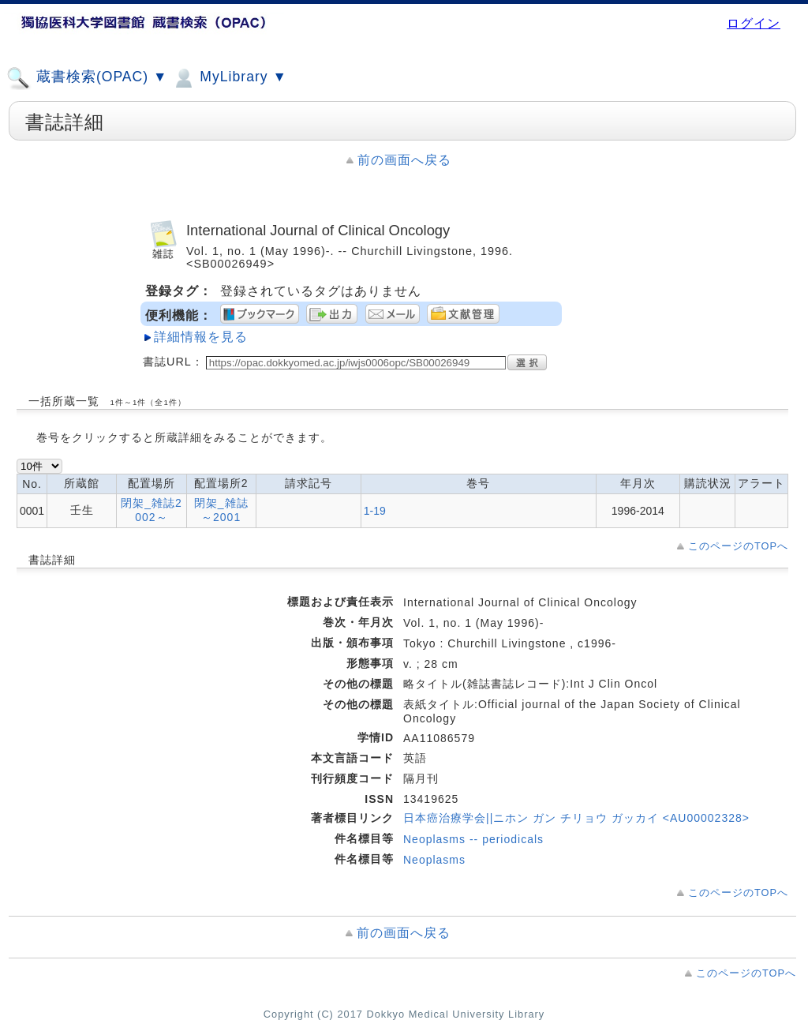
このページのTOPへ (738, 546)
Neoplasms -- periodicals (473, 839)
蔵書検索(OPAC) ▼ (86, 78)
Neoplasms (434, 859)
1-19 (375, 510)
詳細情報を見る (201, 336)
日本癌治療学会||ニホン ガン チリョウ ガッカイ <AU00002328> (576, 818)
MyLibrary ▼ (228, 78)
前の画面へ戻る (404, 160)
